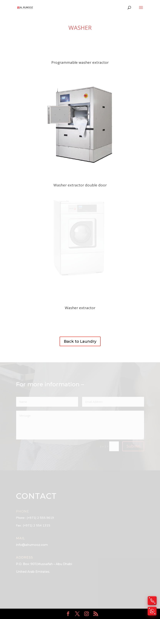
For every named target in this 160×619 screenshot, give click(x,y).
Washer (80, 27)
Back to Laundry (80, 341)
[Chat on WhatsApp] (152, 611)
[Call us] (152, 600)
